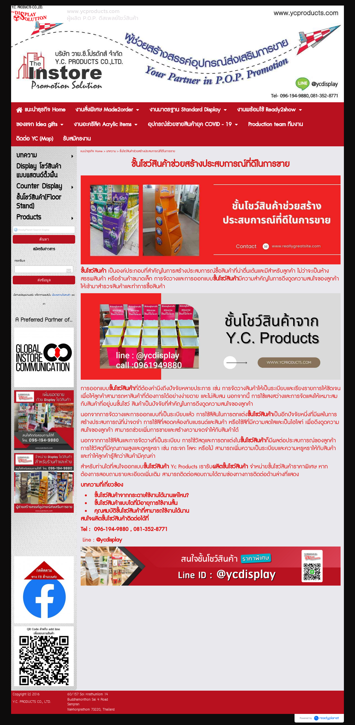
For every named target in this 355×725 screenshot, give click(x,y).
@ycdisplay (109, 540)
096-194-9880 (111, 529)
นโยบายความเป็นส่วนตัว (61, 295)
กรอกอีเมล (19, 261)
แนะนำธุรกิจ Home (91, 151)
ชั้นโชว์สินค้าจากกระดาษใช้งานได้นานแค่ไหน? (141, 495)
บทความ (111, 151)
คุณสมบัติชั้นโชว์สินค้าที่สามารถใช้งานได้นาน (141, 511)
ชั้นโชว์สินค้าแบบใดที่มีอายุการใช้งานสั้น (136, 503)
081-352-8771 (150, 529)
